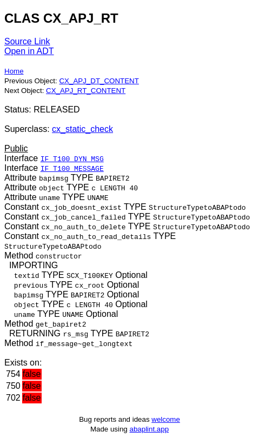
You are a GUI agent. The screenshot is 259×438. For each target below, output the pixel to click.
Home (14, 71)
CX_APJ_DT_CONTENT (98, 81)
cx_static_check (82, 129)
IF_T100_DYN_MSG (72, 158)
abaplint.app (149, 429)
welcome (165, 419)
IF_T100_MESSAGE (72, 168)
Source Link (27, 41)
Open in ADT (29, 51)
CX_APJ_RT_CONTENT (85, 91)
